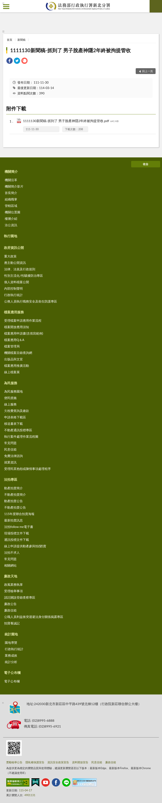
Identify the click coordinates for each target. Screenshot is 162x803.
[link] (9, 61)
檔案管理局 (12, 346)
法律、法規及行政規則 (19, 269)
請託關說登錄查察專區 (19, 597)
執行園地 (10, 236)
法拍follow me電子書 (18, 527)
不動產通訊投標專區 (18, 430)
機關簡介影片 (14, 186)
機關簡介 (11, 171)
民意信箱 (10, 449)
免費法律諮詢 (13, 456)
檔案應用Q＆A (14, 340)
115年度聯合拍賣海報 (19, 514)
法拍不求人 (12, 552)
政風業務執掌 (13, 584)
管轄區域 (11, 206)
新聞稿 (21, 39)
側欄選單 (6, 6)
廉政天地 (10, 576)
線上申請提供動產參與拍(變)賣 (25, 546)
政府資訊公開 (14, 248)
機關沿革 (11, 180)
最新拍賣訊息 (13, 520)
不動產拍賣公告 (15, 507)
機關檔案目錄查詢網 (18, 353)
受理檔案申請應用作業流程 (22, 320)
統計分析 (11, 662)
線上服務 (10, 404)
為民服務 (10, 383)
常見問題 (10, 443)
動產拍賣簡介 (13, 488)
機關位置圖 (12, 212)
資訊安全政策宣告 (58, 762)
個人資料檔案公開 (16, 282)
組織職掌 (11, 199)
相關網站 (10, 565)
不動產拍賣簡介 (15, 494)
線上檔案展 (12, 372)
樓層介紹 (11, 218)
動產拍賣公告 (13, 501)
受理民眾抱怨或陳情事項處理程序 (27, 469)
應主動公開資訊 (15, 262)
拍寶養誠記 (12, 623)
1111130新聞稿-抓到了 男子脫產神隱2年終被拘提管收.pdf (70, 121)
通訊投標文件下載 (16, 539)
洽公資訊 (11, 225)
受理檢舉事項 (13, 591)
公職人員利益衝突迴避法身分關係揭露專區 (33, 617)
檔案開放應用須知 (16, 327)
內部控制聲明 (13, 288)
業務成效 (11, 655)
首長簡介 (11, 193)
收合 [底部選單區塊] (145, 164)
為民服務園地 (13, 391)
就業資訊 (10, 462)
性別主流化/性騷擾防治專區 (23, 275)
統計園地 (11, 634)
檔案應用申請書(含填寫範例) (23, 333)
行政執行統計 (13, 295)
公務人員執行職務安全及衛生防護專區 (30, 301)
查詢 (156, 6)
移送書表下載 (13, 423)
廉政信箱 (10, 610)
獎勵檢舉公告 (14, 762)
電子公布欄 (12, 673)
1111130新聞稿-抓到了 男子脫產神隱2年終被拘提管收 (70, 50)
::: (3, 3)
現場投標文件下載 (16, 533)
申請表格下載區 (15, 417)
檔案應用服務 (14, 312)
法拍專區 (10, 479)
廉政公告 (10, 604)
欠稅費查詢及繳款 (16, 411)
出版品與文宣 (13, 359)
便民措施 (10, 398)
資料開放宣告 (80, 762)
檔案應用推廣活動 (16, 365)
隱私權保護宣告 (34, 762)
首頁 (9, 39)
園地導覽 (11, 642)
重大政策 (10, 256)
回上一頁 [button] (147, 71)
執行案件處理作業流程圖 (21, 436)
